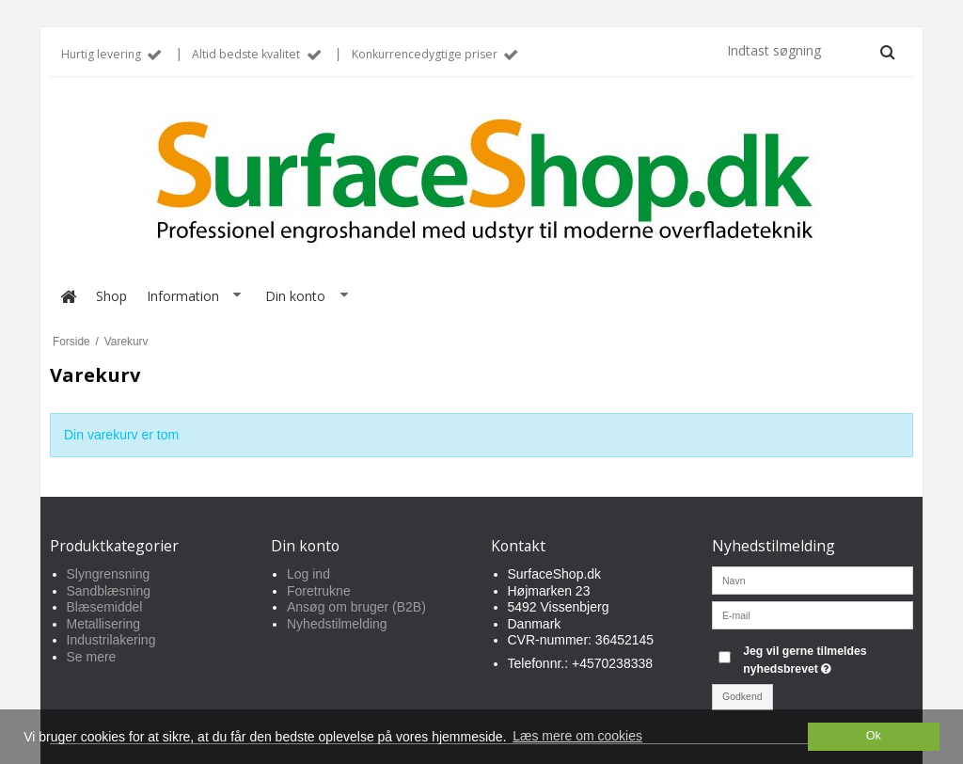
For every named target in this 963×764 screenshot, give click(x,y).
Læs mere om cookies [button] (577, 735)
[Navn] (813, 579)
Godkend (742, 696)
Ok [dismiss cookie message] (873, 735)
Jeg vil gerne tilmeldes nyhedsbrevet (826, 659)
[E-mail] (813, 614)
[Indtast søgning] (809, 50)
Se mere (92, 656)
